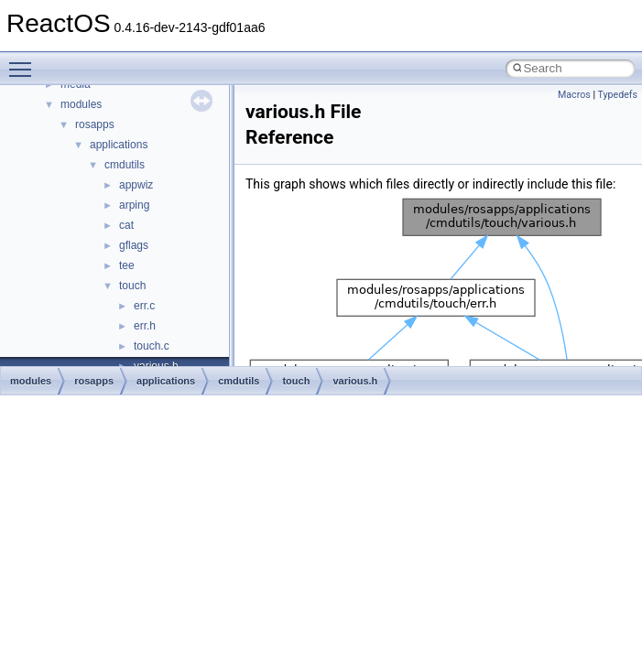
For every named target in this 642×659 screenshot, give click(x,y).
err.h (145, 325)
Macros (574, 95)
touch (132, 285)
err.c (144, 305)
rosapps (94, 124)
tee (127, 265)
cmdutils (124, 164)
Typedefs (617, 95)
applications (118, 144)
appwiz (136, 184)
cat (126, 225)
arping (134, 205)
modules (81, 104)
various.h (354, 380)
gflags (133, 245)
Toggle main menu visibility (24, 61)
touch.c (151, 346)
